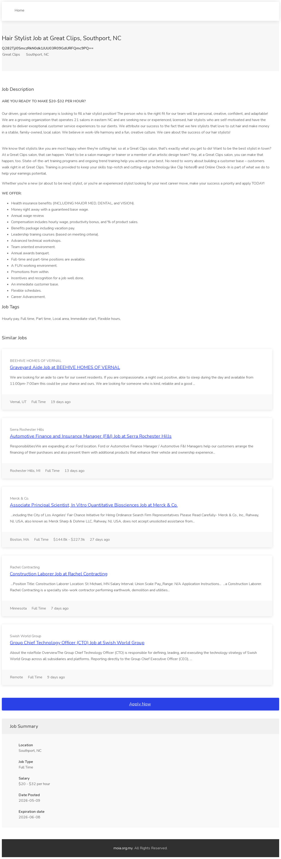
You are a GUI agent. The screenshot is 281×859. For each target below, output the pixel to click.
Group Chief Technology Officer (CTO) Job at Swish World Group (77, 643)
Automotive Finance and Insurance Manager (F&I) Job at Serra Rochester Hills (91, 436)
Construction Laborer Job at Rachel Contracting (59, 574)
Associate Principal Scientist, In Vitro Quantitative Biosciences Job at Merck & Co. (94, 505)
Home (19, 8)
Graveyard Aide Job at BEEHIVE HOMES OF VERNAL (65, 367)
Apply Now (140, 704)
